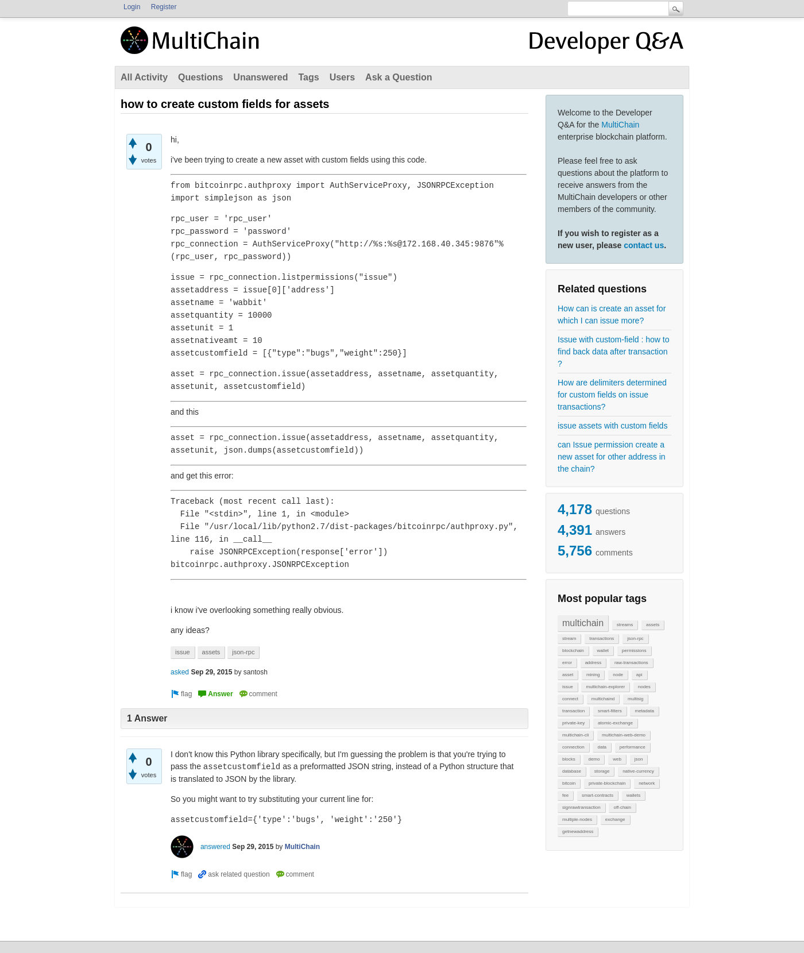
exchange (615, 819)
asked (180, 672)
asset (567, 674)
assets (652, 624)
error (567, 662)
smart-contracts (597, 795)
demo (594, 759)
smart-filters (610, 710)
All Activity (144, 77)
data (601, 747)
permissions (634, 650)
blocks (568, 759)
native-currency (638, 771)
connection (573, 747)
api (639, 674)
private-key (573, 723)
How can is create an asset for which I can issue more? (612, 314)
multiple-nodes (577, 819)
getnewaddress (577, 831)
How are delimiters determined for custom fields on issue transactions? (612, 394)
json (639, 759)
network (647, 783)
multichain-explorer (605, 686)
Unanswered (260, 77)
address (593, 662)
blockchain (573, 650)
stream (569, 638)
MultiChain (620, 124)
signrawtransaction (581, 807)
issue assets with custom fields (612, 425)
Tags (308, 77)
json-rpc (635, 638)
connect (570, 698)
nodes (644, 686)
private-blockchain (607, 783)
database (571, 771)
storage (602, 771)
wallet (603, 650)
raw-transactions (631, 662)
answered (215, 847)
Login (131, 7)
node (618, 674)
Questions (200, 77)
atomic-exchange (615, 723)
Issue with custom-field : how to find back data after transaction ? (614, 351)
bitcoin (568, 783)
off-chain (622, 807)
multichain (583, 623)
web (617, 759)
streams (625, 624)
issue (567, 686)
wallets (633, 795)
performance (632, 747)
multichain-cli (575, 735)
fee (565, 795)
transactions (601, 638)
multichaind (603, 698)
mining (593, 674)
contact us (644, 245)
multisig (635, 698)
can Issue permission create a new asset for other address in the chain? (612, 456)
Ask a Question (398, 77)
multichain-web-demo (623, 735)
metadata (644, 710)
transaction (573, 710)
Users (342, 77)
